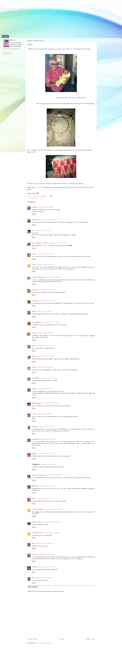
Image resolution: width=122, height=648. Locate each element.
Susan (34, 367)
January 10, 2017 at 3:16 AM (46, 486)
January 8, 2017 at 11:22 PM (51, 322)
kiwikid (34, 426)
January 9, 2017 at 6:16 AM (50, 403)
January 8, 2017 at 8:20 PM (48, 301)
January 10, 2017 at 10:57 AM (51, 533)
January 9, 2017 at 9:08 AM (48, 439)
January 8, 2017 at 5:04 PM (47, 290)
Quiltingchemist (37, 533)
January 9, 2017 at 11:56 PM (53, 475)
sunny (34, 333)
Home (6, 36)
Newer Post (32, 639)
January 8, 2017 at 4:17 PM (45, 254)
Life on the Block (12, 9)
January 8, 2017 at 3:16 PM (42, 230)
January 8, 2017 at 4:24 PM (45, 265)
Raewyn (34, 486)
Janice (34, 254)
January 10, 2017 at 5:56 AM (45, 498)
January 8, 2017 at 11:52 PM (45, 333)
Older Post (90, 639)
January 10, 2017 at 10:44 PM (44, 543)
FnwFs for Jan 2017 (38, 198)
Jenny (34, 389)
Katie (33, 346)
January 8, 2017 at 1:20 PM (45, 207)
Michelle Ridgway (38, 277)
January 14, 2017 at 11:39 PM (43, 578)
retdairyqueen (36, 403)
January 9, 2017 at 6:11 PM (48, 464)
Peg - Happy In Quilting (39, 243)
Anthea (34, 554)
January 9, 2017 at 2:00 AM (44, 346)
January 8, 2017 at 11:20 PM (44, 311)
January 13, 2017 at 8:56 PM (46, 567)
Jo (32, 230)
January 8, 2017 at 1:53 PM (48, 220)
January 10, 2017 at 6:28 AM (54, 509)
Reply (34, 214)
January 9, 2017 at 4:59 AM (45, 367)
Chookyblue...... (36, 378)
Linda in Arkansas (38, 509)
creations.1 (35, 301)
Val (33, 578)
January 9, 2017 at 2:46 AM (45, 356)
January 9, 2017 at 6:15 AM (44, 389)
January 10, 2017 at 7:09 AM (51, 522)
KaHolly (34, 567)
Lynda (34, 454)
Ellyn (33, 543)
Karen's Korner (37, 522)
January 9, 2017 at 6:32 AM (44, 414)
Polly (33, 311)
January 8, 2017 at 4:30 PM (53, 277)
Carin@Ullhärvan (37, 322)
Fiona (33, 414)
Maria (14, 40)
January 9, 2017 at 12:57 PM (45, 454)
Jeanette (35, 290)
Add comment (32, 587)
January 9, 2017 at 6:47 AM (45, 426)
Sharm (34, 356)
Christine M (36, 220)
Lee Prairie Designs (38, 475)
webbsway (35, 439)
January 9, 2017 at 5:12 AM (49, 378)
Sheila (33, 498)
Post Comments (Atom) (43, 643)
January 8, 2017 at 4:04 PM (57, 243)
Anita (33, 265)
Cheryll (37, 187)
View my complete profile (11, 49)
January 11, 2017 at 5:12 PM (45, 554)
